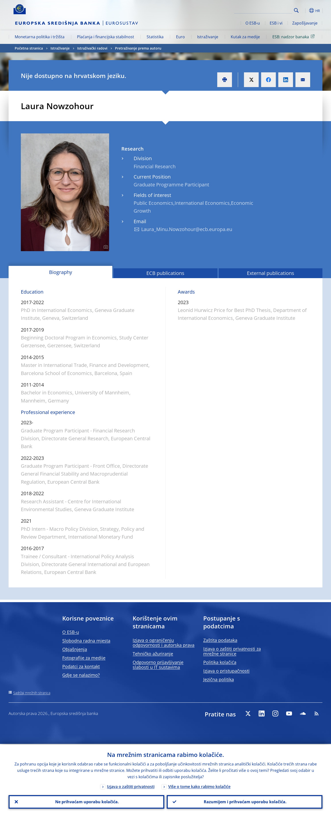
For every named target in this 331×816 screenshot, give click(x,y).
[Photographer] (105, 247)
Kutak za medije (245, 36)
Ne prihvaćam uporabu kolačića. (86, 801)
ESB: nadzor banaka (294, 36)
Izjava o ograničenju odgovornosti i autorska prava (163, 642)
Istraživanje (207, 36)
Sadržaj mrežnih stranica (31, 692)
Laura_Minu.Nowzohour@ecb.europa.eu (186, 229)
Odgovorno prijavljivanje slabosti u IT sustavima (158, 664)
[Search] (267, 9)
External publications (270, 273)
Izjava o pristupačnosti (226, 671)
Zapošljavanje (305, 23)
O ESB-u (252, 23)
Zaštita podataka (220, 640)
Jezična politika (218, 679)
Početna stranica (29, 48)
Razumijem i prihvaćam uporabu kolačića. (244, 801)
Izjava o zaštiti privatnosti (130, 786)
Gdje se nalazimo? (81, 675)
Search (296, 10)
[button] (305, 10)
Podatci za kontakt (81, 666)
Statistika (155, 36)
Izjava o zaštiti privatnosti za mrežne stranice (232, 651)
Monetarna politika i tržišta (39, 36)
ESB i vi (276, 23)
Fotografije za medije (83, 658)
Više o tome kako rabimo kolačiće (199, 786)
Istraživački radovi (92, 48)
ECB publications (165, 273)
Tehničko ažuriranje (153, 654)
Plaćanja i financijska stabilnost (105, 36)
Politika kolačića (219, 662)
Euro (180, 36)
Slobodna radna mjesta (86, 641)
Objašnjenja (74, 649)
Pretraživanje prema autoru (138, 48)
